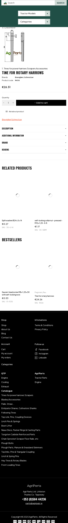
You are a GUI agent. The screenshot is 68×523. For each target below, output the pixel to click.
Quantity (5, 98)
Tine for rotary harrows (44, 296)
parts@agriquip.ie (34, 503)
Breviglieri (19, 77)
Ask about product (16, 111)
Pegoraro (38, 292)
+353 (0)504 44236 (34, 499)
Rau (44, 292)
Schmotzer (29, 77)
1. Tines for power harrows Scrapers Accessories (25, 69)
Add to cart (42, 102)
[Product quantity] (8, 103)
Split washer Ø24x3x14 (12, 220)
